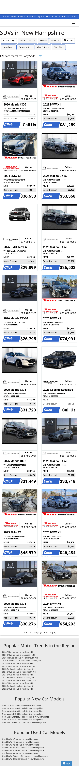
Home (6, 16)
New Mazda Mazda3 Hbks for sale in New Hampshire (25, 717)
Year (43, 40)
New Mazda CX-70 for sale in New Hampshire (22, 720)
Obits (58, 16)
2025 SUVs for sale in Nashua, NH (17, 663)
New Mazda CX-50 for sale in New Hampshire (22, 708)
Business (31, 16)
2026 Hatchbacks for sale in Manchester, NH (21, 660)
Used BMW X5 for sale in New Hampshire (20, 739)
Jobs (73, 16)
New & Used (27, 40)
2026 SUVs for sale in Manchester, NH (19, 655)
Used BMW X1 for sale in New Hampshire (20, 745)
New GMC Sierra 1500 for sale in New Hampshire (24, 722)
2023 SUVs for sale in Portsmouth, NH (19, 680)
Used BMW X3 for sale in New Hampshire (20, 742)
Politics (21, 16)
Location (8, 47)
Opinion (50, 16)
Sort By (59, 47)
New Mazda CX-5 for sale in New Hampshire (21, 705)
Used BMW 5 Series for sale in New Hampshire (23, 750)
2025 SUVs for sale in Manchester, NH (19, 666)
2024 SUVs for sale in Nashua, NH (17, 675)
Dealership (25, 47)
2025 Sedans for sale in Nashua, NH (18, 669)
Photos (66, 16)
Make (55, 40)
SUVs (68, 40)
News (13, 16)
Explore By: (9, 40)
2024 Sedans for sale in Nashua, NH (18, 677)
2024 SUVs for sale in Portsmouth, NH (19, 672)
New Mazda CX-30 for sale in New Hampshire (22, 714)
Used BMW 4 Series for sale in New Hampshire (23, 759)
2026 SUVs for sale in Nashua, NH (17, 652)
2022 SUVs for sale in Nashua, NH (17, 689)
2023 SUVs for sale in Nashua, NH (17, 683)
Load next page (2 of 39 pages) (39, 632)
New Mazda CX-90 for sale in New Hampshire (22, 711)
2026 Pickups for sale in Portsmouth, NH (20, 658)
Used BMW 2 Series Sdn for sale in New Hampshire (25, 756)
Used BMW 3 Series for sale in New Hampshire (23, 748)
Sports (41, 16)
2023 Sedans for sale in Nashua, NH (18, 686)
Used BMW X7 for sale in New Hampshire (20, 753)
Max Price (43, 47)
